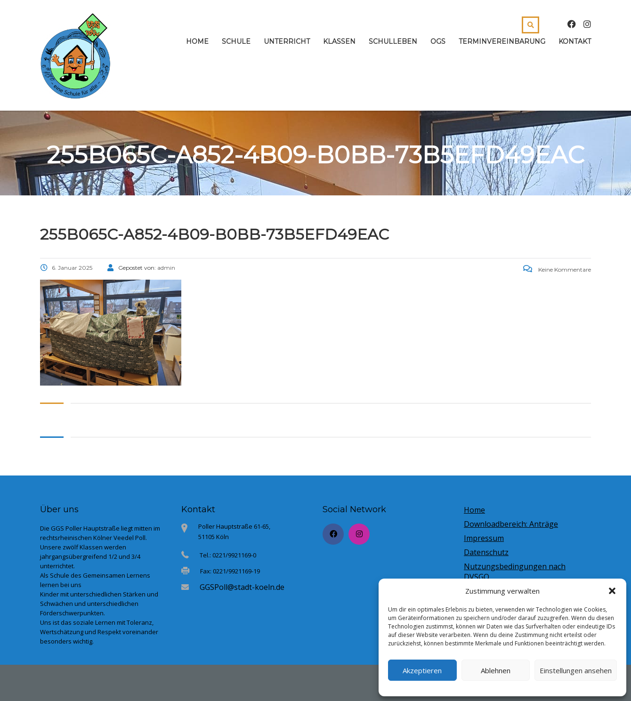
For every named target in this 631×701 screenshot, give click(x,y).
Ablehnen (495, 670)
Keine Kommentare (557, 269)
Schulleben (393, 41)
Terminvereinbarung (502, 41)
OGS (437, 41)
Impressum (484, 538)
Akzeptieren (422, 670)
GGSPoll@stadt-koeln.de (242, 587)
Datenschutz (486, 552)
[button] (612, 591)
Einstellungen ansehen (576, 670)
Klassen (339, 41)
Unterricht (287, 41)
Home (197, 41)
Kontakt (574, 41)
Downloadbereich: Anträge (511, 524)
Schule (236, 41)
